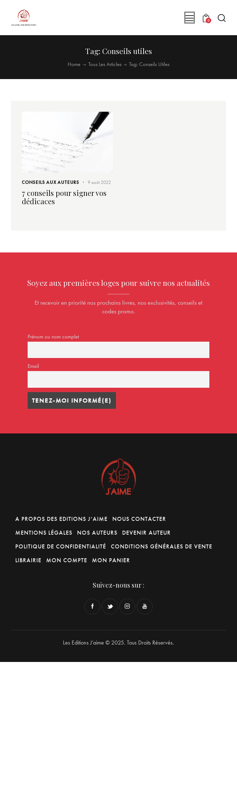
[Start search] (221, 18)
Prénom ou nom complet (53, 336)
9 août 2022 (99, 182)
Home (74, 64)
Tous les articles (104, 64)
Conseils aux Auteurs (50, 182)
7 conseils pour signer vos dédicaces (64, 197)
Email (33, 366)
